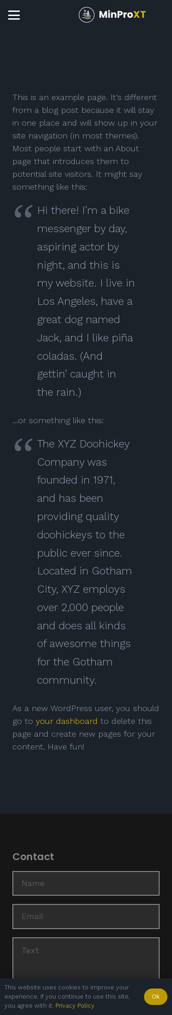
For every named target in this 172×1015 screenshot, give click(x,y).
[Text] (86, 971)
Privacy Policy (74, 1005)
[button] (14, 15)
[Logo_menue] (112, 15)
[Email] (86, 916)
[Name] (86, 883)
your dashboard (67, 721)
